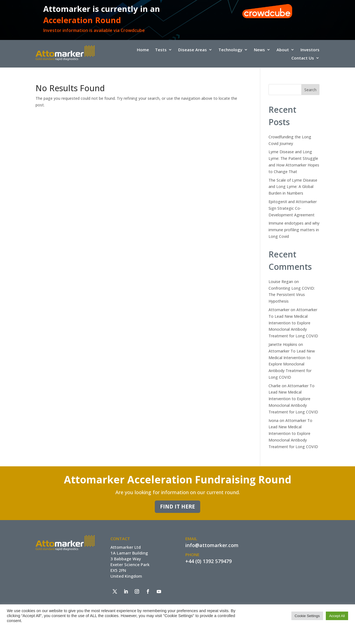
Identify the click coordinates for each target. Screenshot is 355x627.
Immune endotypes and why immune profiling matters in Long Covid (294, 229)
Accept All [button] (337, 616)
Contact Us (302, 58)
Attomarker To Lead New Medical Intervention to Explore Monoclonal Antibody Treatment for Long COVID (293, 322)
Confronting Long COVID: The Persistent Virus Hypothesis (292, 295)
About (283, 50)
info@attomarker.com (212, 545)
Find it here (177, 506)
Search (310, 89)
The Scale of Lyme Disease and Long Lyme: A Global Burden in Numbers (293, 186)
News (259, 50)
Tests (161, 50)
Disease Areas (192, 50)
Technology (230, 50)
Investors (309, 50)
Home (143, 50)
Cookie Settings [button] (307, 616)
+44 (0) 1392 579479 (208, 561)
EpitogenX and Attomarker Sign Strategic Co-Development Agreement (293, 208)
